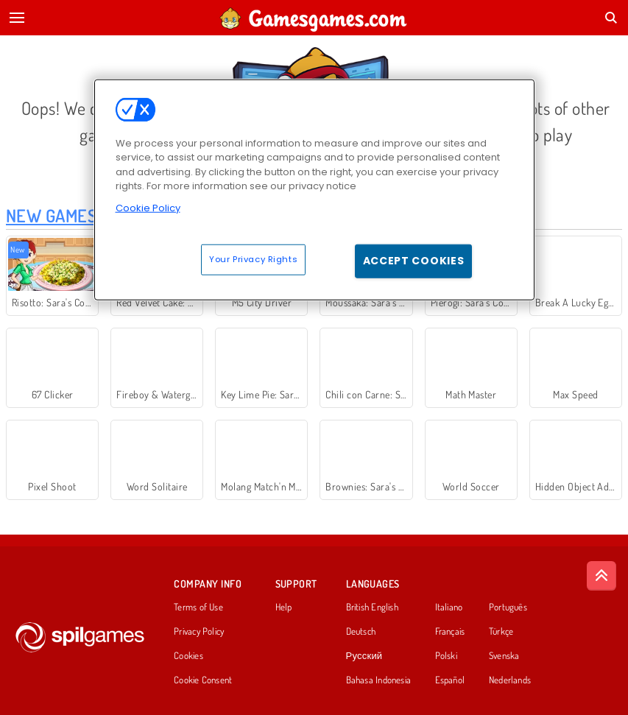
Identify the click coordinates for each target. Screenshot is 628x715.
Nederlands (510, 680)
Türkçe (501, 632)
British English (372, 607)
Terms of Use (198, 607)
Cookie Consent (203, 680)
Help (283, 607)
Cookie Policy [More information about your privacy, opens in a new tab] (148, 207)
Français (450, 632)
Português (508, 607)
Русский (364, 656)
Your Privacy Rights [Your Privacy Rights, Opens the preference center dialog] (253, 259)
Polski (446, 656)
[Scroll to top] (601, 576)
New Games (51, 215)
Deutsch (361, 632)
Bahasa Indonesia (379, 680)
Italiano (449, 607)
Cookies (188, 656)
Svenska (504, 656)
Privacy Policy (199, 632)
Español (450, 680)
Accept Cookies (414, 260)
